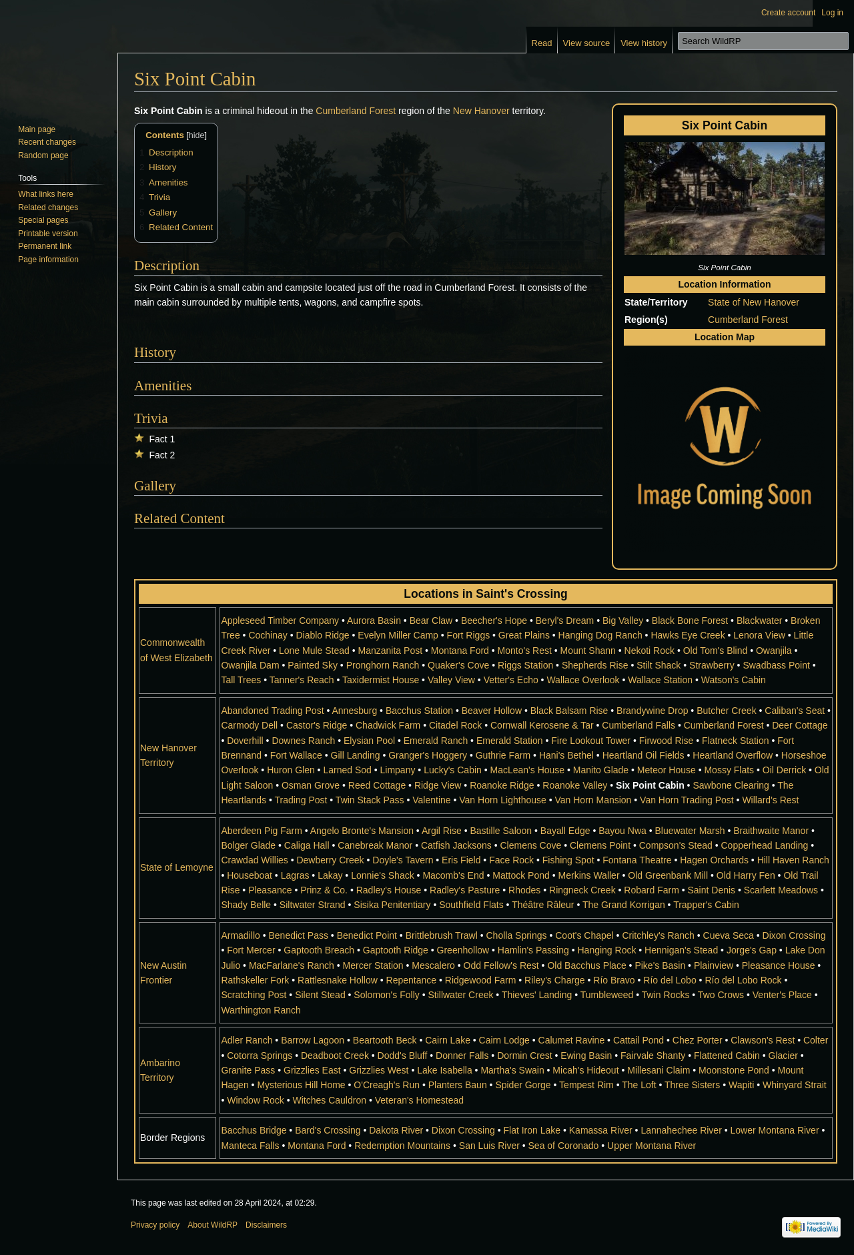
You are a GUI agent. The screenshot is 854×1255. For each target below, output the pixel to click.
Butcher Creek (726, 710)
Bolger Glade (248, 845)
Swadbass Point (776, 665)
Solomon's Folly (386, 994)
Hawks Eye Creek (688, 635)
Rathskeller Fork (255, 980)
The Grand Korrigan (623, 904)
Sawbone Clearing (731, 785)
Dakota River (396, 1130)
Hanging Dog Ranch (600, 635)
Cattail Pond (638, 1040)
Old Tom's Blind (715, 650)
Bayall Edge (565, 830)
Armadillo (240, 935)
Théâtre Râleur (543, 904)
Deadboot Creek (335, 1055)
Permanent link (44, 246)
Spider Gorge (522, 1085)
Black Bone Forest (690, 620)
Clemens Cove (530, 845)
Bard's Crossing (327, 1130)
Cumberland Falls (638, 725)
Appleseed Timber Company (280, 620)
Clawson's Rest (763, 1040)
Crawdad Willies (254, 860)
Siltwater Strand (313, 904)
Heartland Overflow (733, 755)
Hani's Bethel (566, 755)
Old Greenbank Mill (668, 875)
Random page (43, 155)
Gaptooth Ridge (395, 950)
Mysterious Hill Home (301, 1085)
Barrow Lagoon (312, 1040)
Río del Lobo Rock (743, 980)
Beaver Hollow (492, 710)
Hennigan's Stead (681, 950)
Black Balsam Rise (569, 710)
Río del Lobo (669, 980)
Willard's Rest (770, 800)
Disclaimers (266, 1225)
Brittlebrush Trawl (442, 935)
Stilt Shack (658, 665)
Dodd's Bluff (403, 1055)
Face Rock (511, 860)
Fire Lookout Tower (590, 740)
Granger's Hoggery (427, 755)
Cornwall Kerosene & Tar (542, 725)
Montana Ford (460, 650)
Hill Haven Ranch (793, 860)
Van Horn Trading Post (687, 800)
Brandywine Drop (652, 710)
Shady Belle (246, 904)
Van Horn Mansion (592, 800)
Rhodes (524, 890)
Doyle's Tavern (402, 860)
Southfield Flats (471, 904)
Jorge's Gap (752, 950)
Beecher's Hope (494, 620)
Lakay (330, 875)
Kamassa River (600, 1130)
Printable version (47, 233)
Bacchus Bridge (253, 1130)
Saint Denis (712, 890)
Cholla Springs (516, 935)
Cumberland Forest (748, 319)
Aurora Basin (374, 620)
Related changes (48, 207)
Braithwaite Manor (771, 830)
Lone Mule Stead (314, 650)
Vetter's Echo (511, 680)
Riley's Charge (554, 980)
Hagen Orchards (714, 860)
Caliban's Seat (795, 710)
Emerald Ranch (436, 740)
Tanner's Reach (302, 680)
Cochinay (267, 635)
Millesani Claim (658, 1070)
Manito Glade (600, 770)
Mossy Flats (729, 770)
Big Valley (622, 620)
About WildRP (212, 1225)
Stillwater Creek (460, 994)
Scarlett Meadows (781, 890)
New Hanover (481, 110)
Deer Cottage (799, 725)
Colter (815, 1040)
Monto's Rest (525, 650)
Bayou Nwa (622, 830)
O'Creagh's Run (387, 1085)
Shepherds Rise (595, 665)
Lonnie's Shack (382, 875)
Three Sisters (692, 1085)
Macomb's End (453, 875)
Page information (48, 259)
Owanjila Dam (250, 665)
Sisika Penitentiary (392, 904)
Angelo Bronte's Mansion (362, 830)
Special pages (43, 220)
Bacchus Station (419, 710)
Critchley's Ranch (658, 935)
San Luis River (489, 1145)
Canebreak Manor (375, 845)
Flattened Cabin (727, 1055)
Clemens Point (600, 845)
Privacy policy (155, 1225)
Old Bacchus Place (586, 965)
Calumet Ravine (571, 1040)
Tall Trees (241, 680)
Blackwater (759, 620)
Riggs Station (525, 665)
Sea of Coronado (563, 1145)
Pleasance (270, 890)
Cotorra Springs (259, 1055)
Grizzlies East (312, 1070)
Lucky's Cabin (453, 770)
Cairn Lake (447, 1040)
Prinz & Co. (324, 890)
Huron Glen (291, 770)
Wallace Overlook (582, 680)
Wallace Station (660, 680)
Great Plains (524, 635)
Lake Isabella (444, 1070)
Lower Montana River (775, 1130)
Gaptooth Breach (319, 950)
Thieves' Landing (537, 994)
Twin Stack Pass (370, 800)
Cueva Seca (728, 935)
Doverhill (245, 740)
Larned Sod (347, 770)
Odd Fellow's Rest (501, 965)
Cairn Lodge (504, 1040)
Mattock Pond (521, 875)
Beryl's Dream (565, 620)
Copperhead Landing (765, 845)
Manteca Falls (250, 1145)
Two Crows (721, 994)
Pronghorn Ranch (383, 665)
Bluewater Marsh (690, 830)
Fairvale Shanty (652, 1055)
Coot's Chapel (584, 935)
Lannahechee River (680, 1130)
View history (643, 43)
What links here (45, 194)
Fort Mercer (251, 950)
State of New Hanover (753, 302)
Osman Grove (311, 785)
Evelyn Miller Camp (398, 635)
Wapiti (741, 1085)
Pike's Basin (659, 965)
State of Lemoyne (177, 867)
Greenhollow (463, 950)
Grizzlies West (378, 1070)
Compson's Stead (676, 845)
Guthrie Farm (503, 755)
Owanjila (774, 650)
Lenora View (759, 635)
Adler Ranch (246, 1040)
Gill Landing (355, 755)
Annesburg (354, 710)
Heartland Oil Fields (643, 755)
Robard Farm (651, 890)
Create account (788, 12)
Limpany (398, 770)
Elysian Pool (369, 740)
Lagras (295, 875)
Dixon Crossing (794, 935)
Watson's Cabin (733, 680)
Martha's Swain (512, 1070)
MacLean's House (527, 770)
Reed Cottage (377, 785)
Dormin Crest (524, 1055)
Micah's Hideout (585, 1070)
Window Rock (255, 1100)
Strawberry (712, 665)
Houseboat (249, 875)
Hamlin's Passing (533, 950)
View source (586, 43)
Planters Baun (457, 1085)
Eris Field (461, 860)
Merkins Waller (589, 875)
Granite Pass (248, 1070)
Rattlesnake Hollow (338, 980)
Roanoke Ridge (502, 785)
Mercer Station (373, 965)
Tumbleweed (607, 994)
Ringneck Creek (582, 890)
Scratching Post (253, 994)
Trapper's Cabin (706, 904)
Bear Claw (431, 620)
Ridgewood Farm (480, 980)
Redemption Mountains (402, 1145)
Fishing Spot (568, 860)
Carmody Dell (249, 725)
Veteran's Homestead (419, 1100)
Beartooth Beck (385, 1040)
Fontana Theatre (636, 860)
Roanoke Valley (574, 785)
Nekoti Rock (649, 650)
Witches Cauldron (330, 1100)
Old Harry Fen (746, 875)
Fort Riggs (468, 635)
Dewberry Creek (330, 860)
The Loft (639, 1085)
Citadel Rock (455, 725)
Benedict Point (367, 935)
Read (542, 43)
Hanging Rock (606, 950)
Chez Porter (698, 1040)
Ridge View (438, 785)
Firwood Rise (666, 740)
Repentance (411, 980)
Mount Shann (588, 650)
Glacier (783, 1055)
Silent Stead (320, 994)
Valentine (431, 800)
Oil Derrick (784, 770)
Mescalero (433, 965)
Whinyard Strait (795, 1085)
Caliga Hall (307, 845)
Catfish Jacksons (456, 845)
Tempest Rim (586, 1085)
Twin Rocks (666, 994)
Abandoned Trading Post (272, 710)
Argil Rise (442, 830)
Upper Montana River (651, 1145)
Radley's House (389, 890)
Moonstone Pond (734, 1070)
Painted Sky (313, 665)
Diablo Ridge (322, 635)
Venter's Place (782, 994)
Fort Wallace (296, 755)
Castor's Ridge (316, 725)
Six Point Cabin (650, 785)
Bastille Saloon (501, 830)
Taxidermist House (380, 680)
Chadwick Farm (388, 725)
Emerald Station (509, 740)
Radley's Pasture (465, 890)
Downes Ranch (303, 740)
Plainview (713, 965)
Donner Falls (462, 1055)
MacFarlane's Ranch (291, 965)
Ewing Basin (586, 1055)
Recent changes (47, 142)
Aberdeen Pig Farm (261, 830)
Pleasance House (778, 965)
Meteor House (666, 770)
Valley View (451, 680)
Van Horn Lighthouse (502, 800)
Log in (832, 12)
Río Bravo (613, 980)
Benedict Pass (298, 935)
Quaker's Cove (458, 665)
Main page (36, 129)
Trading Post (301, 800)
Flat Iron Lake (531, 1130)
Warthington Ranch (260, 1010)
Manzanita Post (390, 650)
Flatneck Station (735, 740)
